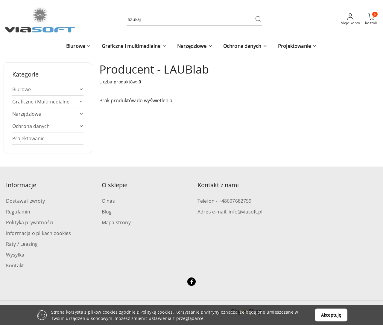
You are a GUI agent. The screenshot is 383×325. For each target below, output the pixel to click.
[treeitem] (47, 89)
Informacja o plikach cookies (38, 233)
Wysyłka (15, 254)
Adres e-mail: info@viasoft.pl (230, 211)
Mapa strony (116, 222)
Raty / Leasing (22, 244)
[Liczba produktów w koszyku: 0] (371, 19)
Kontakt (15, 265)
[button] (78, 46)
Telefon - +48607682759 (224, 201)
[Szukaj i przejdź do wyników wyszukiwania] (258, 19)
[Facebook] (191, 281)
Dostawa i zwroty (25, 201)
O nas (108, 201)
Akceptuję (331, 315)
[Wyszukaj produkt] (194, 19)
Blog (107, 211)
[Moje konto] (350, 19)
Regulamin (18, 211)
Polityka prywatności (29, 222)
